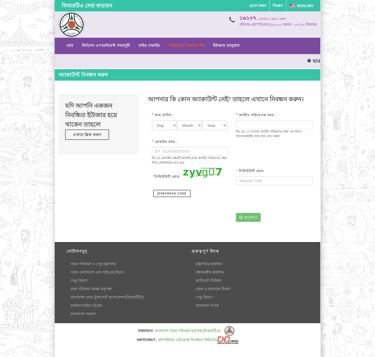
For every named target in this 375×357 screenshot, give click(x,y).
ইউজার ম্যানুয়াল (226, 45)
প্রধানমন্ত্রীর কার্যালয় (210, 272)
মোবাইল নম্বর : (166, 142)
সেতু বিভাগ (79, 280)
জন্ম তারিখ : (164, 115)
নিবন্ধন (278, 6)
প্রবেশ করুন (257, 6)
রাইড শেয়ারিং (149, 45)
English (301, 6)
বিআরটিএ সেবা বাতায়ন (87, 6)
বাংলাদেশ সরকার (83, 314)
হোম (69, 45)
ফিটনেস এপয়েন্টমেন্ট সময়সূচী (106, 45)
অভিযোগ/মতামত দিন (186, 45)
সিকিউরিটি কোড (166, 177)
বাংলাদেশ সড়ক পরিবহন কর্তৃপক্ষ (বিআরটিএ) (195, 331)
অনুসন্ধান (248, 217)
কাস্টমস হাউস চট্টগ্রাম (86, 305)
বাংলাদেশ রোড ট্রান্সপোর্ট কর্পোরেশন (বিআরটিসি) (107, 297)
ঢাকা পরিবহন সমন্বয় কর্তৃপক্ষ (91, 289)
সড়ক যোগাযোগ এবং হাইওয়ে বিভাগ (97, 272)
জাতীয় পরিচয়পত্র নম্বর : (257, 115)
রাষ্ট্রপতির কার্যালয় (209, 264)
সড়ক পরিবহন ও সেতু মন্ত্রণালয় (93, 264)
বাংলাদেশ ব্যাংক (207, 305)
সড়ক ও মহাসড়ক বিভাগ (213, 289)
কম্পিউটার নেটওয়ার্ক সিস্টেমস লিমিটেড (198, 340)
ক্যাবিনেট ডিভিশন (209, 280)
